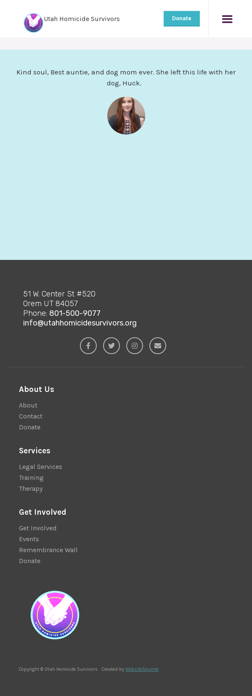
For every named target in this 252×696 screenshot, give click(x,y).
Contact (30, 416)
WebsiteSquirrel (142, 669)
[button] (227, 18)
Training (31, 478)
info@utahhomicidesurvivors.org (80, 323)
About (28, 405)
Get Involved (38, 528)
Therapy (30, 488)
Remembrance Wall (48, 550)
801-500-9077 (75, 313)
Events (29, 539)
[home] (63, 18)
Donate (181, 18)
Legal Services (40, 467)
